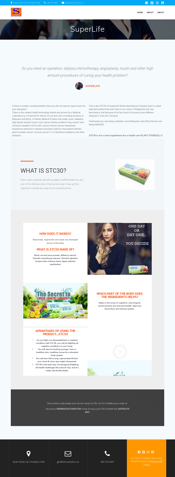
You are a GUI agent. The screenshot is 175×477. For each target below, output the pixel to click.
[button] (119, 352)
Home (140, 12)
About (150, 12)
